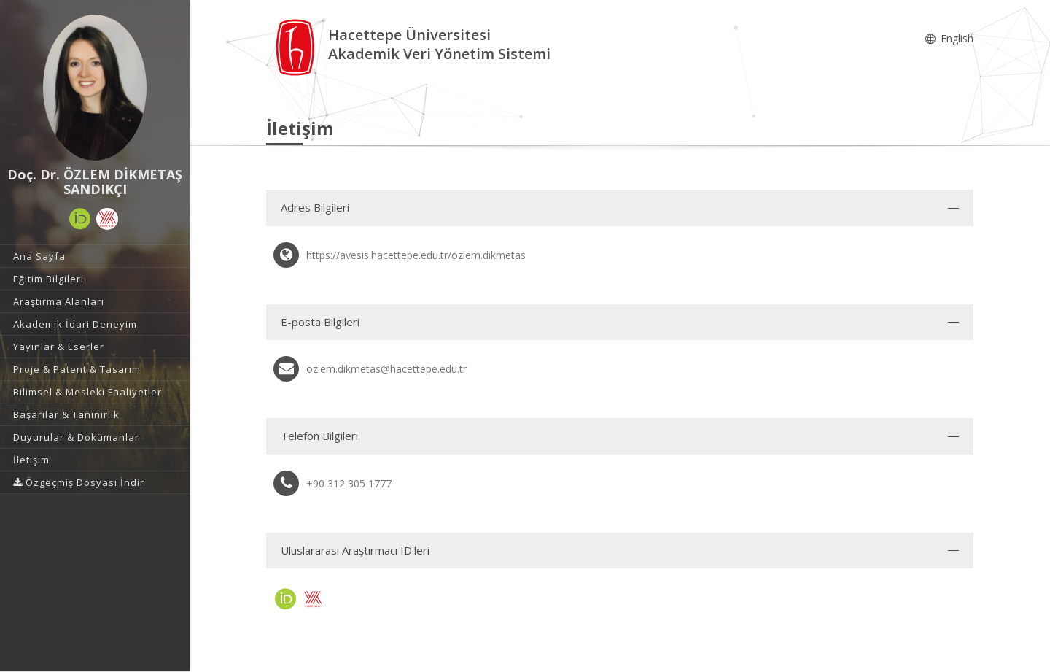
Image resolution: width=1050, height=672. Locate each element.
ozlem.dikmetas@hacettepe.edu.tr (386, 369)
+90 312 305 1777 (349, 483)
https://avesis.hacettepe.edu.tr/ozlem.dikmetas (416, 255)
